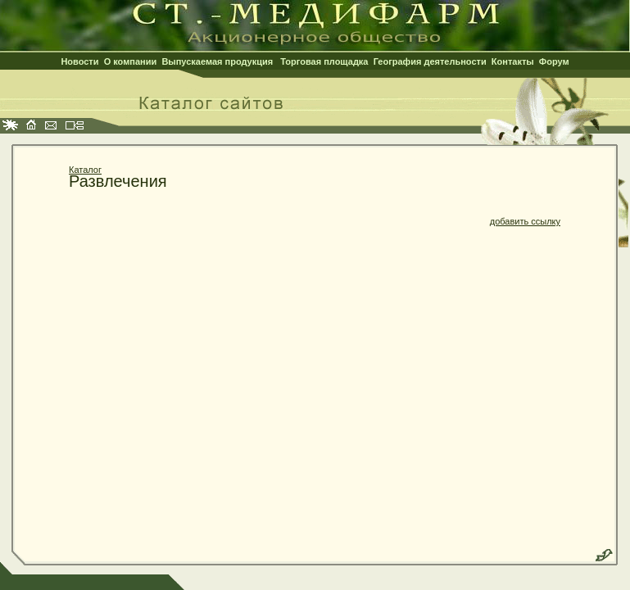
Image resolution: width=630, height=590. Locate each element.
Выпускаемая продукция (217, 61)
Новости (79, 61)
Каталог (85, 170)
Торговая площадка (324, 61)
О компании (130, 61)
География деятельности (430, 61)
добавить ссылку (525, 221)
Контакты (513, 61)
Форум (554, 61)
